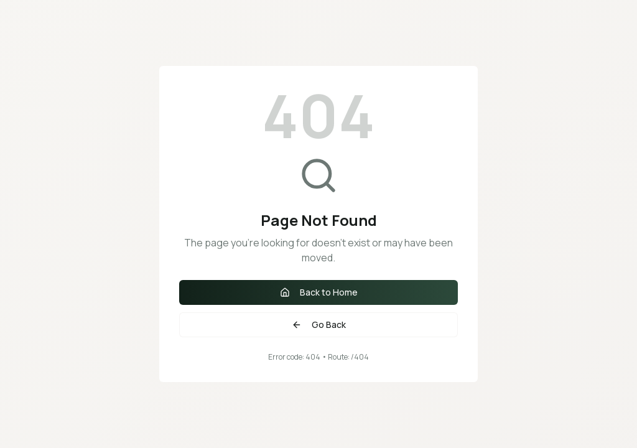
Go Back (319, 324)
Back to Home (319, 292)
